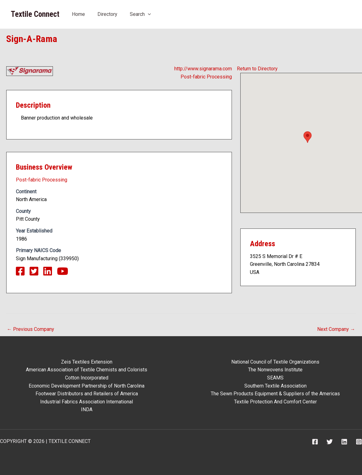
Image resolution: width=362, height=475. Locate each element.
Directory (107, 14)
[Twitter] (330, 442)
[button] (307, 137)
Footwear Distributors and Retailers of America (86, 394)
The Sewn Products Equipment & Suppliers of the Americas (275, 394)
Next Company (336, 329)
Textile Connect (35, 14)
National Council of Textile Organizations (275, 362)
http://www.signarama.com (203, 69)
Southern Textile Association (275, 386)
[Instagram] (359, 442)
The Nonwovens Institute (275, 370)
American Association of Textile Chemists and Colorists (86, 370)
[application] (148, 14)
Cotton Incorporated (86, 378)
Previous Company (30, 329)
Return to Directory (257, 69)
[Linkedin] (344, 442)
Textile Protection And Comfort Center (275, 402)
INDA (86, 409)
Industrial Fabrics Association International (86, 402)
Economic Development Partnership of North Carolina (86, 386)
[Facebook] (315, 442)
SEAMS (275, 378)
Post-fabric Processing (206, 77)
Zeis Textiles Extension (86, 362)
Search (140, 14)
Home (78, 14)
